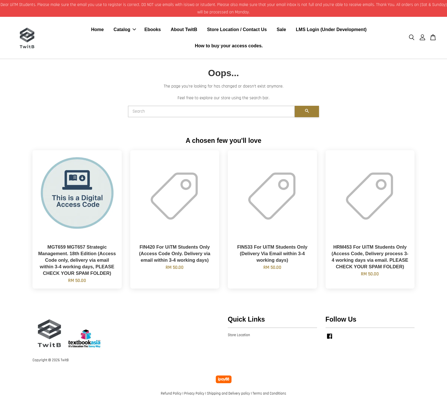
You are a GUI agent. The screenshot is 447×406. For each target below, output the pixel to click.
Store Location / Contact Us (237, 30)
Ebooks (152, 30)
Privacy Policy (194, 394)
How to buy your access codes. (229, 46)
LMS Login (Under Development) (331, 30)
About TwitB (184, 30)
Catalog (124, 30)
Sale (281, 30)
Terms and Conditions (269, 394)
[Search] (211, 112)
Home (97, 30)
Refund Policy (171, 394)
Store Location (239, 336)
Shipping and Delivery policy (228, 394)
